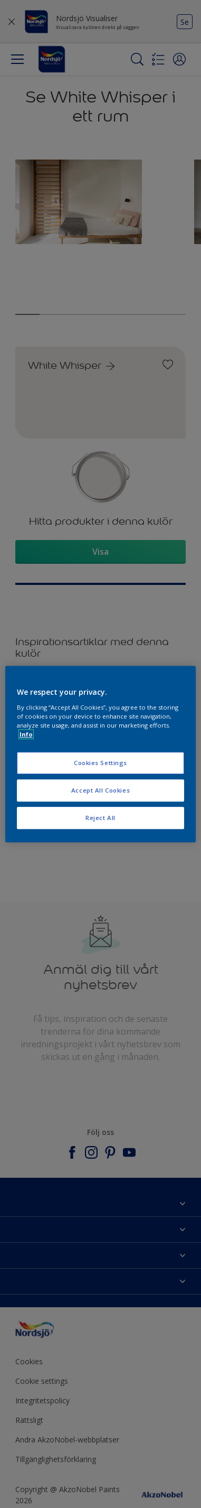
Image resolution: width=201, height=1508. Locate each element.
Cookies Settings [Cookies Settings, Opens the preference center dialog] (100, 763)
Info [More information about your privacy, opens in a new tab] (26, 734)
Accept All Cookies (100, 790)
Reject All (100, 818)
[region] (100, 754)
